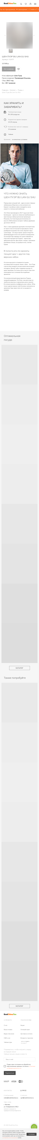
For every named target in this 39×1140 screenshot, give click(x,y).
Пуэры (20, 90)
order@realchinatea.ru (11, 1098)
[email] (19, 1059)
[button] (21, 4)
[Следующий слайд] (34, 35)
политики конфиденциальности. (21, 1067)
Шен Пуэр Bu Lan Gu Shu (11, 92)
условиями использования (10, 1137)
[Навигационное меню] (35, 4)
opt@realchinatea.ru (27, 1098)
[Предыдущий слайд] (5, 35)
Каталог (13, 90)
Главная (5, 90)
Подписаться (9, 1073)
